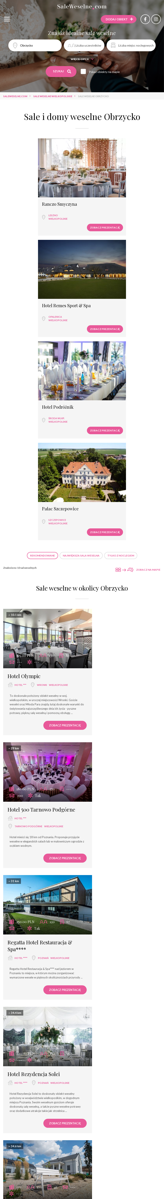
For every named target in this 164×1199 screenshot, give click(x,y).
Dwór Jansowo (23, 853)
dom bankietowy (62, 1185)
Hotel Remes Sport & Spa (112, 195)
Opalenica (100, 207)
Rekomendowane (42, 335)
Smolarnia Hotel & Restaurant (110, 712)
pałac (18, 998)
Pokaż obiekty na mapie (105, 72)
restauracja (40, 1178)
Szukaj (62, 71)
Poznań (43, 595)
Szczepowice (102, 300)
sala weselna (16, 1178)
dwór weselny (24, 717)
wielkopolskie (24, 210)
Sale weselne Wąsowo (126, 1123)
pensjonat (107, 1185)
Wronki (42, 456)
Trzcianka (103, 732)
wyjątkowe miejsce (30, 1185)
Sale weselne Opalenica (82, 1131)
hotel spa (87, 1185)
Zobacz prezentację (59, 219)
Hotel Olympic (23, 448)
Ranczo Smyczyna (26, 195)
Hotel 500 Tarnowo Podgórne (110, 451)
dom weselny (127, 1178)
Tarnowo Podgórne (109, 471)
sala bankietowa (82, 1178)
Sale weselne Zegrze (137, 1116)
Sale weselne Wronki (61, 1116)
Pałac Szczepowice (106, 289)
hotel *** (20, 456)
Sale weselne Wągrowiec (100, 1116)
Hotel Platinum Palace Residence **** (114, 856)
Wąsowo (39, 998)
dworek (140, 1185)
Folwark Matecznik (29, 708)
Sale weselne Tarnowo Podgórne (45, 1123)
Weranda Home (106, 989)
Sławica (101, 1006)
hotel (59, 1178)
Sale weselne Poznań (26, 1116)
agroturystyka (95, 1193)
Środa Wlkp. (23, 300)
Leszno (20, 207)
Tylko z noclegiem (120, 335)
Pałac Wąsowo (23, 989)
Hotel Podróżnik (24, 289)
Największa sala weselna (81, 335)
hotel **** (21, 595)
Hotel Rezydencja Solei (115, 579)
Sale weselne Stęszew (90, 1123)
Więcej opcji (82, 59)
